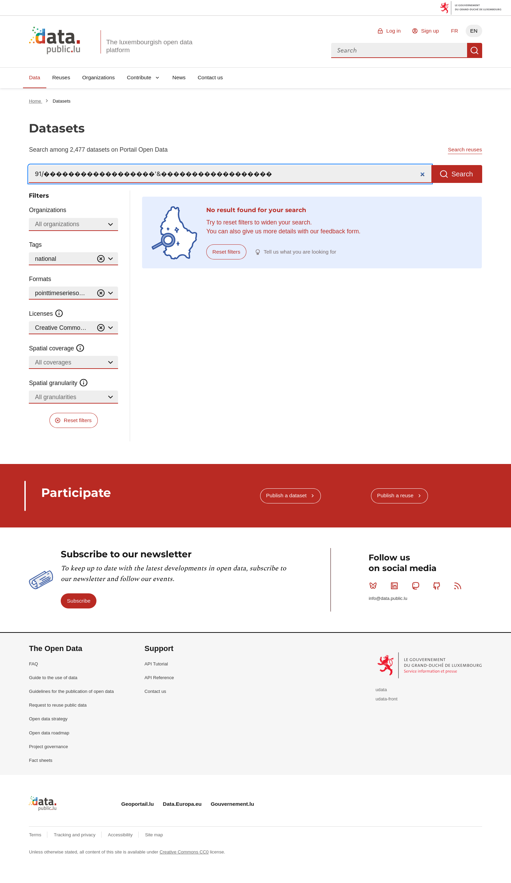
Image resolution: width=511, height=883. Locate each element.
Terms (36, 834)
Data (34, 77)
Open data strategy (48, 718)
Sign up (430, 31)
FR (454, 31)
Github (438, 585)
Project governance (48, 746)
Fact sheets (40, 760)
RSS (459, 585)
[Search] (230, 174)
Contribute (139, 77)
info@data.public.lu (388, 598)
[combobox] (399, 50)
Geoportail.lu (137, 804)
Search (474, 50)
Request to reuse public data (57, 705)
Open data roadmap (49, 732)
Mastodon (417, 585)
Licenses (46, 313)
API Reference (159, 677)
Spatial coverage (56, 348)
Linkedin (396, 585)
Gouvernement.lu (232, 804)
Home (35, 101)
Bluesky (375, 585)
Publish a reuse (395, 495)
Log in (393, 31)
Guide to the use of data (53, 677)
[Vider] (100, 259)
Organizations (98, 77)
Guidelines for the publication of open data (71, 691)
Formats (40, 279)
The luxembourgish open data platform (149, 46)
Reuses (61, 77)
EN (473, 31)
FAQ (33, 663)
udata (381, 689)
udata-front (386, 698)
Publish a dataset (286, 495)
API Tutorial (156, 663)
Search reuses (465, 149)
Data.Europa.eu (182, 804)
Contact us (210, 77)
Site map (154, 834)
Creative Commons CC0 (184, 852)
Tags (35, 244)
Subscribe (78, 601)
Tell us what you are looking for (300, 252)
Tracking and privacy (75, 834)
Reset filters (78, 420)
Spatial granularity (58, 383)
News (178, 77)
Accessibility (120, 834)
